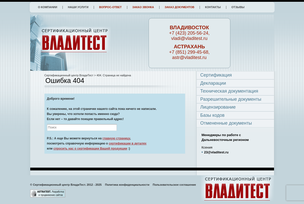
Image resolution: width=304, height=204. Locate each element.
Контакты (213, 7)
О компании (47, 7)
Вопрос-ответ (110, 7)
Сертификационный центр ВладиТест (68, 75)
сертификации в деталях (128, 143)
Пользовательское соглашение (174, 184)
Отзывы (238, 7)
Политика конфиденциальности (127, 184)
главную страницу (116, 138)
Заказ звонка (143, 7)
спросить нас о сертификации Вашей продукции (90, 148)
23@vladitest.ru (216, 152)
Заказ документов (179, 7)
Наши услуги (78, 7)
